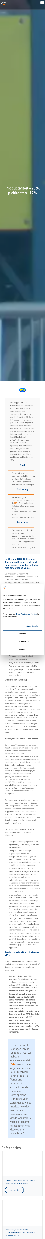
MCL (16, 503)
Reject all (23, 649)
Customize (23, 641)
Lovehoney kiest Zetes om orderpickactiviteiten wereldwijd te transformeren (20, 1232)
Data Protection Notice (26, 614)
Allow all (22, 634)
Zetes (13, 1064)
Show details (32, 626)
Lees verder (14, 1190)
